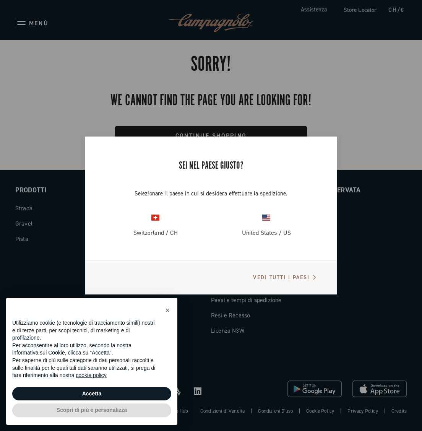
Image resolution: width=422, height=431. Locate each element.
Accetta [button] (92, 393)
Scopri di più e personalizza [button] (92, 410)
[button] (167, 310)
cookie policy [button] (91, 375)
